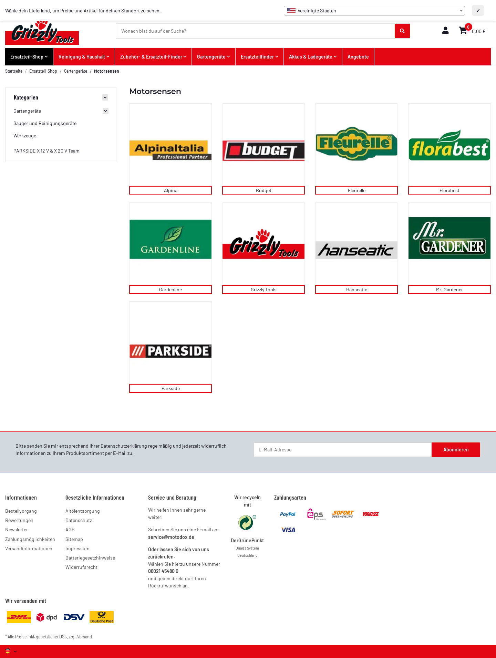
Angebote (358, 57)
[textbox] (374, 10)
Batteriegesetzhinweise (90, 558)
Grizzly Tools (264, 289)
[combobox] (374, 10)
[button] (445, 31)
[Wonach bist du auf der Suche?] (255, 31)
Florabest (449, 190)
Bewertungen (19, 520)
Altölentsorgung (82, 511)
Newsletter (16, 529)
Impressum (77, 548)
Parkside (171, 388)
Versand (84, 636)
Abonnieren (456, 449)
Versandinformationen (28, 548)
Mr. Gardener (449, 289)
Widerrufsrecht (81, 567)
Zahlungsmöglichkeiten (30, 539)
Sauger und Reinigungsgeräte (44, 123)
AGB (70, 529)
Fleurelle (356, 190)
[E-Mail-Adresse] (343, 449)
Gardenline (170, 289)
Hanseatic (356, 289)
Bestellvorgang (21, 511)
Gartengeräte (27, 111)
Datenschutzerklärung (124, 446)
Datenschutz (78, 520)
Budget (263, 190)
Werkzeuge (24, 135)
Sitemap (74, 539)
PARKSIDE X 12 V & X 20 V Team (46, 151)
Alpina (170, 190)
